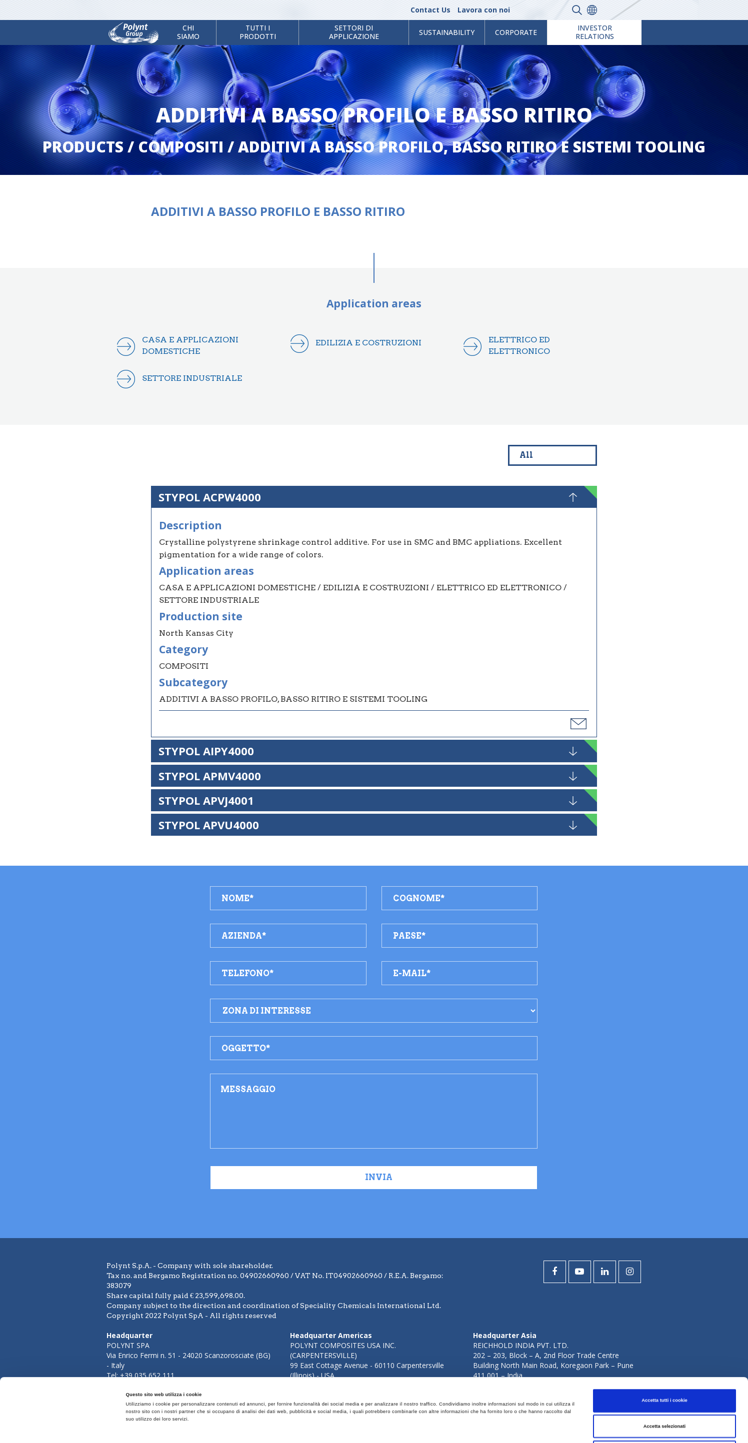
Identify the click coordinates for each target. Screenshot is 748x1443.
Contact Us (430, 9)
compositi (181, 146)
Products (83, 146)
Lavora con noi (484, 9)
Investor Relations (595, 32)
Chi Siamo (188, 32)
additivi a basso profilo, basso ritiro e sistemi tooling (472, 146)
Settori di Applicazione (354, 32)
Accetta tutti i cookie (665, 1337)
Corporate (516, 32)
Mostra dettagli (416, 1426)
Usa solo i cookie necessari (664, 1388)
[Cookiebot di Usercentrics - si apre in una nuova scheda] (64, 1426)
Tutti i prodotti (258, 32)
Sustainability (446, 32)
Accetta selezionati (665, 1363)
